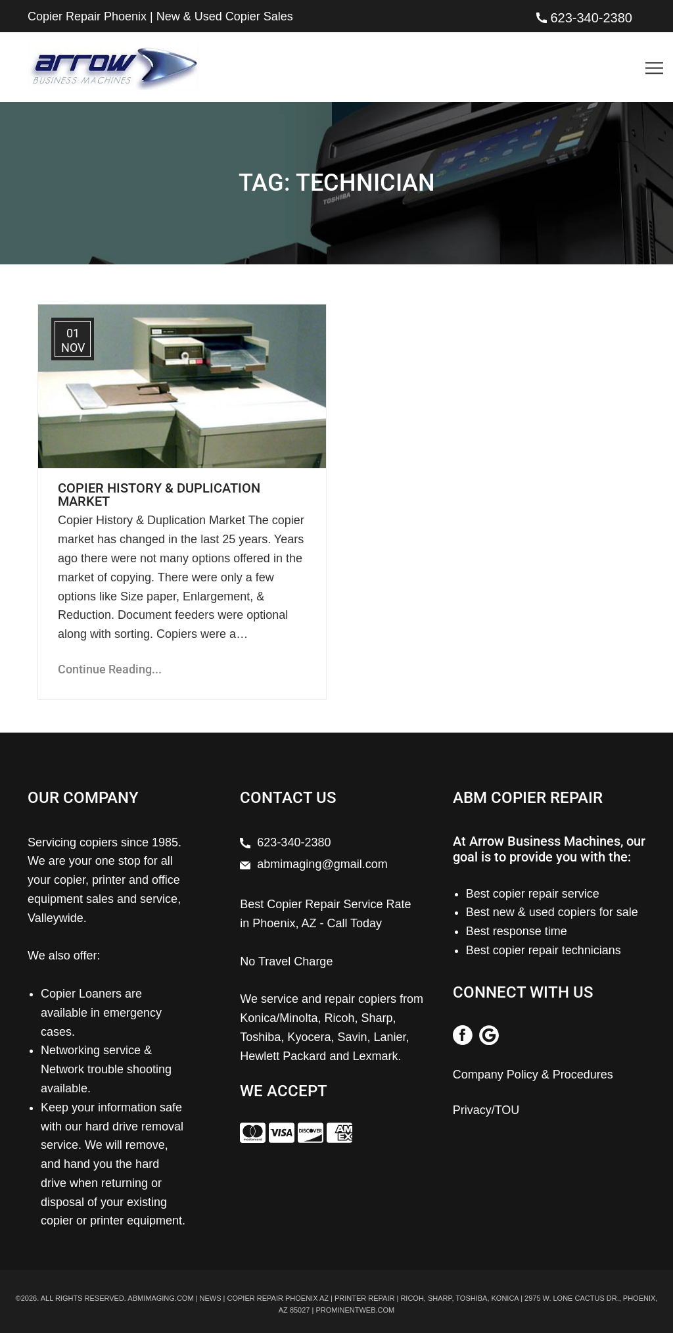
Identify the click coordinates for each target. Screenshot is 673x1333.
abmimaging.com (160, 1298)
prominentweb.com (354, 1310)
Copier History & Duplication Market (159, 494)
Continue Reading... (110, 669)
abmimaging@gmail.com (322, 864)
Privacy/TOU (486, 1110)
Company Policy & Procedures (533, 1074)
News (210, 1298)
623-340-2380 (591, 18)
